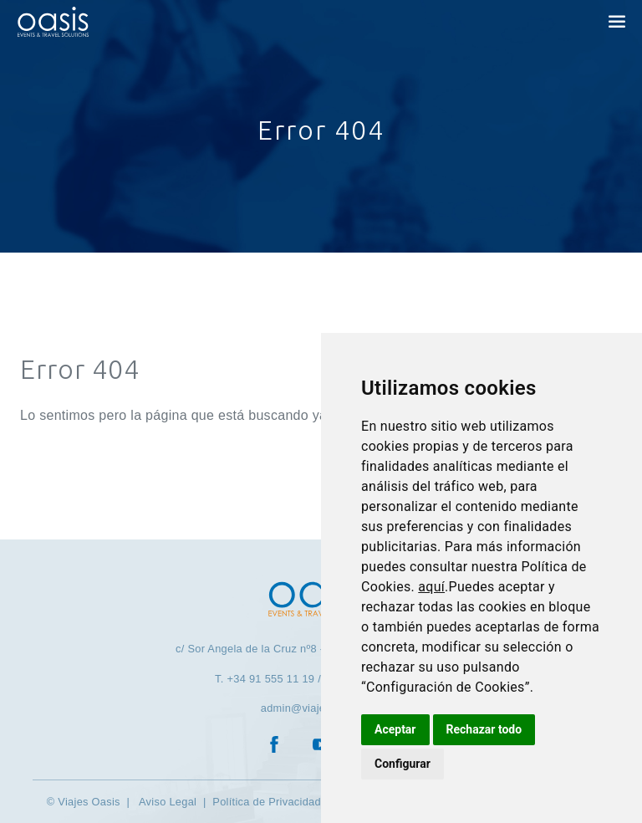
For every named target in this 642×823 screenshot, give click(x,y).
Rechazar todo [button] (484, 729)
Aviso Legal (166, 801)
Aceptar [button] (395, 729)
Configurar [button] (402, 763)
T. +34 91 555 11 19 (264, 678)
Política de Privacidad (266, 801)
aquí (431, 587)
